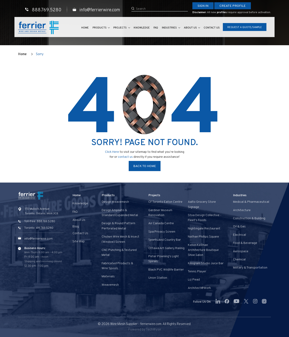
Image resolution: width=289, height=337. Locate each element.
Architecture (242, 210)
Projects (114, 28)
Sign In (203, 6)
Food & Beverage (245, 243)
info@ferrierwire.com (38, 239)
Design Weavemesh (115, 202)
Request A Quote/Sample (244, 27)
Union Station (157, 278)
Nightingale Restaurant (204, 229)
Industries (166, 28)
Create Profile (232, 6)
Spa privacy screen (161, 232)
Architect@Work (199, 288)
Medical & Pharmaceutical (251, 202)
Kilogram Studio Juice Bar (206, 263)
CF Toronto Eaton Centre (165, 202)
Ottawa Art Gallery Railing (166, 248)
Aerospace (240, 251)
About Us (188, 28)
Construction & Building (249, 218)
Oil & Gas (239, 227)
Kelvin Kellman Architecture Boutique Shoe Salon (203, 250)
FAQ (152, 28)
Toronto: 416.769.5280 (38, 228)
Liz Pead (194, 280)
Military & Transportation (250, 268)
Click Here (112, 152)
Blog (75, 227)
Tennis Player (197, 271)
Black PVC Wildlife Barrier (166, 270)
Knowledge (138, 28)
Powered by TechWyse (144, 330)
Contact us (211, 28)
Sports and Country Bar (164, 240)
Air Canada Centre (161, 223)
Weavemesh (110, 285)
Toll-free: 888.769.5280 (39, 221)
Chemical (239, 260)
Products (93, 28)
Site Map (78, 241)
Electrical (239, 235)
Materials (108, 276)
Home (78, 28)
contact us (125, 157)
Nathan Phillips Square (203, 237)
